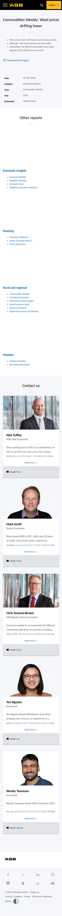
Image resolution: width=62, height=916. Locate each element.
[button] (5, 5)
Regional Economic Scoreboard (24, 311)
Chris (18, 649)
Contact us (34, 892)
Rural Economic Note (19, 304)
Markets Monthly (18, 361)
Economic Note (17, 184)
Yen (18, 739)
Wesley (19, 827)
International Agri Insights (22, 301)
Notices (8, 901)
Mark (18, 561)
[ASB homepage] (16, 5)
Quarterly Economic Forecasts (24, 187)
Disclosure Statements (42, 896)
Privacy (27, 896)
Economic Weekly (18, 177)
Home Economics (18, 244)
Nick (18, 472)
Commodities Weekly (19, 294)
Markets (8, 355)
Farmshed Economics (19, 297)
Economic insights (14, 170)
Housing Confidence (19, 237)
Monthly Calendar (18, 180)
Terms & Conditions (13, 896)
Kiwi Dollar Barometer (20, 364)
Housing (8, 231)
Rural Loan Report (18, 307)
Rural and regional (15, 288)
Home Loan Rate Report (21, 240)
